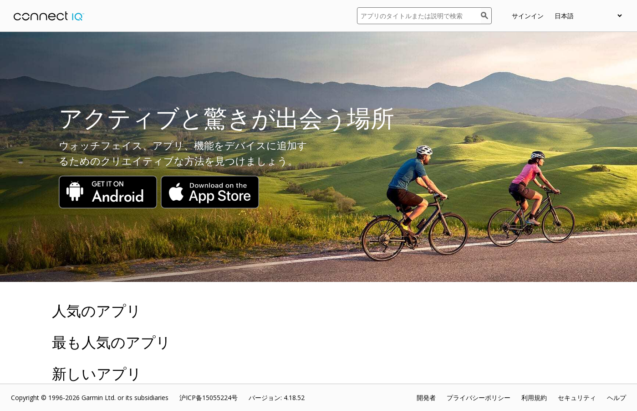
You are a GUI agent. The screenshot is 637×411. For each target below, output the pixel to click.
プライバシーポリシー (478, 397)
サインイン (528, 15)
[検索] (486, 15)
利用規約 (534, 397)
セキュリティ (577, 397)
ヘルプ (616, 397)
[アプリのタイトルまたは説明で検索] (419, 15)
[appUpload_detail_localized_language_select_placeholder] (588, 16)
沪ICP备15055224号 (208, 397)
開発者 (426, 397)
